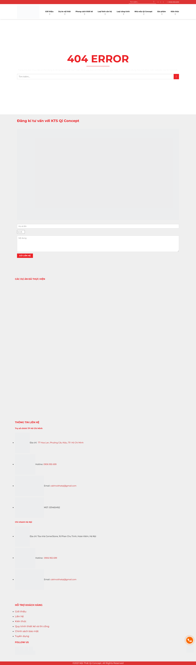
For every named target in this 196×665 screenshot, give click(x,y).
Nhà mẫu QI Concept (143, 12)
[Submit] (154, 2)
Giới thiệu (49, 12)
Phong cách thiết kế (84, 12)
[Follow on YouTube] (164, 2)
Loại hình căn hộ (105, 12)
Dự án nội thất (64, 12)
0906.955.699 (173, 2)
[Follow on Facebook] (158, 2)
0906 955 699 (50, 464)
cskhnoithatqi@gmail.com (63, 486)
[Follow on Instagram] (161, 2)
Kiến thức (175, 12)
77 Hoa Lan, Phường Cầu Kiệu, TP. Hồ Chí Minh (61, 442)
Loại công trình (123, 12)
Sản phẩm (161, 12)
